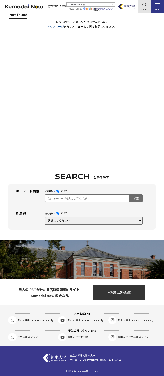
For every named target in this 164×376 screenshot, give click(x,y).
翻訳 (91, 9)
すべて (61, 191)
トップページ (55, 26)
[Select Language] (90, 4)
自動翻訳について (105, 8)
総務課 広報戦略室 (119, 292)
